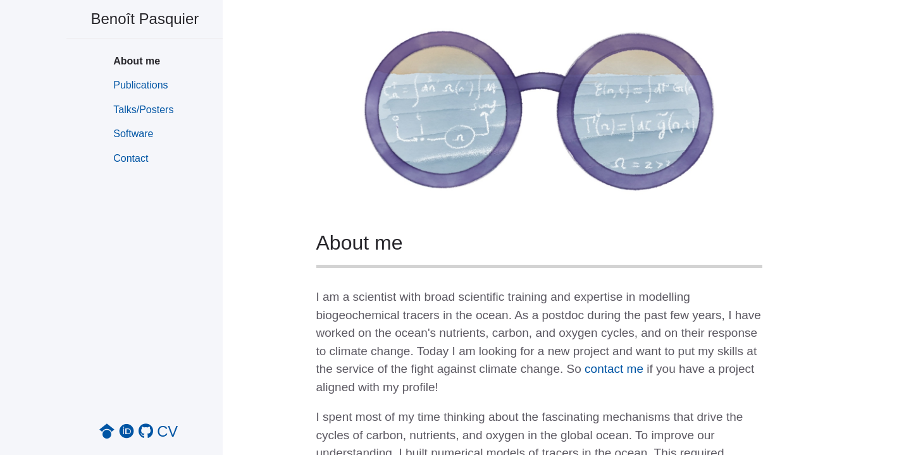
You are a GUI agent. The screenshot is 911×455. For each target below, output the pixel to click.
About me (136, 61)
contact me (614, 368)
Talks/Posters (143, 109)
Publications (140, 85)
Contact (130, 158)
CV (167, 431)
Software (133, 133)
